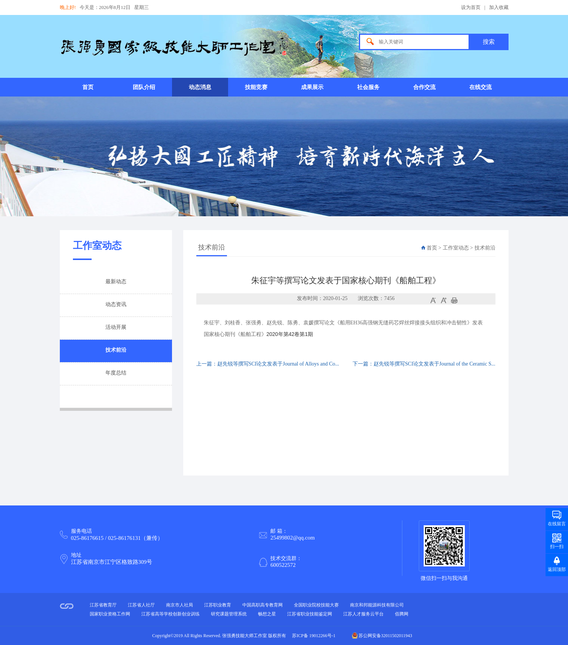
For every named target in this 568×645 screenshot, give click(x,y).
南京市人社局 (179, 605)
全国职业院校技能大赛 (316, 605)
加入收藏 (499, 7)
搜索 (489, 42)
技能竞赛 (256, 87)
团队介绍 (144, 87)
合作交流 (424, 87)
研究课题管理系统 (229, 614)
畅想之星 (267, 614)
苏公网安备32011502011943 (382, 635)
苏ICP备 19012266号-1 (313, 635)
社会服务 (368, 87)
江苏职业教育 (217, 605)
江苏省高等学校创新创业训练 (170, 614)
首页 (87, 87)
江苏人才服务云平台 (363, 614)
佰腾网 (401, 614)
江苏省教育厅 (103, 605)
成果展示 (312, 87)
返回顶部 (557, 569)
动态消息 (200, 87)
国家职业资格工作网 (110, 614)
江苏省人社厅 (141, 605)
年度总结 (115, 373)
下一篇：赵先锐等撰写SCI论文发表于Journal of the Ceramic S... (424, 364)
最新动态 (115, 281)
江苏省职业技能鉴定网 (309, 614)
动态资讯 (115, 304)
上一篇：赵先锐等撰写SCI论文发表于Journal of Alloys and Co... (267, 364)
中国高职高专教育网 (262, 605)
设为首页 (471, 7)
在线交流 (480, 87)
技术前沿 (115, 350)
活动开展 (115, 327)
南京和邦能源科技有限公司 (377, 605)
